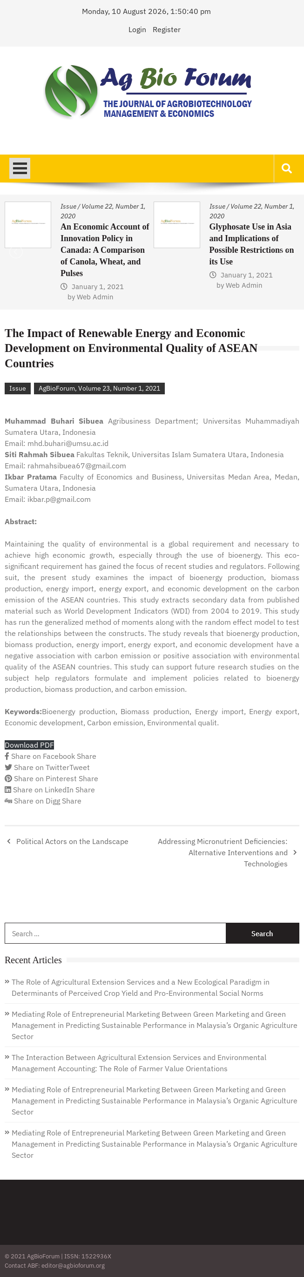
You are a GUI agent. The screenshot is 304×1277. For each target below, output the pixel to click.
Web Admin (95, 296)
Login (137, 29)
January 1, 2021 (98, 286)
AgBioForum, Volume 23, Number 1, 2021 (99, 388)
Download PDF (29, 745)
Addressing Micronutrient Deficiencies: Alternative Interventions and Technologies (223, 852)
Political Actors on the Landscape (72, 841)
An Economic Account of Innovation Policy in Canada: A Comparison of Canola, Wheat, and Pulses (105, 250)
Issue (68, 206)
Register (167, 29)
